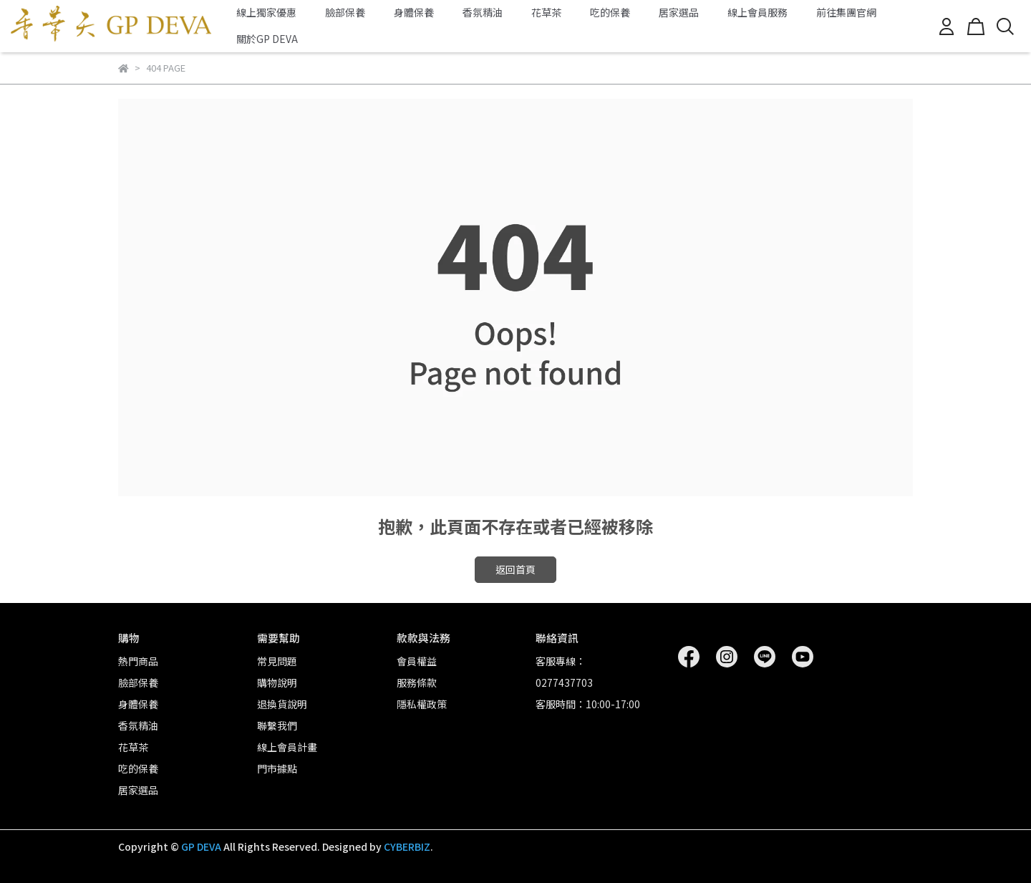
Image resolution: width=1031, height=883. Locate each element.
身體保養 (414, 12)
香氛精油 (483, 12)
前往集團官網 (846, 12)
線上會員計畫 (287, 747)
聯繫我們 (277, 725)
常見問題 (277, 661)
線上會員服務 (757, 12)
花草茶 (546, 12)
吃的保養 (610, 12)
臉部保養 (345, 12)
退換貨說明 (282, 704)
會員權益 (417, 661)
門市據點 (277, 768)
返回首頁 (515, 569)
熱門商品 (138, 661)
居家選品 (679, 12)
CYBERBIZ (407, 846)
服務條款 (417, 682)
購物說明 (277, 682)
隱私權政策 (422, 704)
